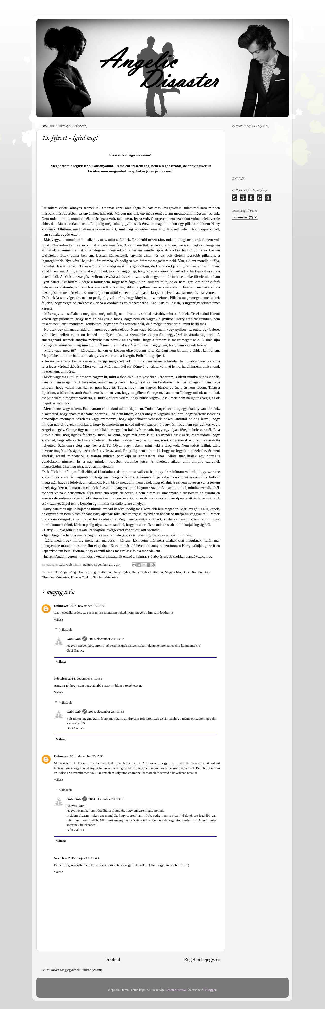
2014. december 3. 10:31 (85, 678)
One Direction (194, 572)
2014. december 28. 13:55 (106, 799)
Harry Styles (121, 572)
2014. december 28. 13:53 (106, 711)
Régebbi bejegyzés (202, 959)
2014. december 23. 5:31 (87, 756)
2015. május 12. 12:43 (83, 858)
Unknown (61, 606)
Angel (64, 572)
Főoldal (112, 959)
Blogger (210, 990)
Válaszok (65, 629)
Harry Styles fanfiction (147, 572)
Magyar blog (173, 572)
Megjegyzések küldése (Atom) (81, 970)
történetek (111, 577)
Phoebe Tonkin (81, 577)
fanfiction (104, 572)
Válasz (58, 619)
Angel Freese (79, 572)
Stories (98, 577)
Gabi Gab (74, 639)
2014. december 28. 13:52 (106, 639)
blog (93, 572)
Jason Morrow (176, 990)
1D (56, 572)
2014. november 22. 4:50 (87, 606)
